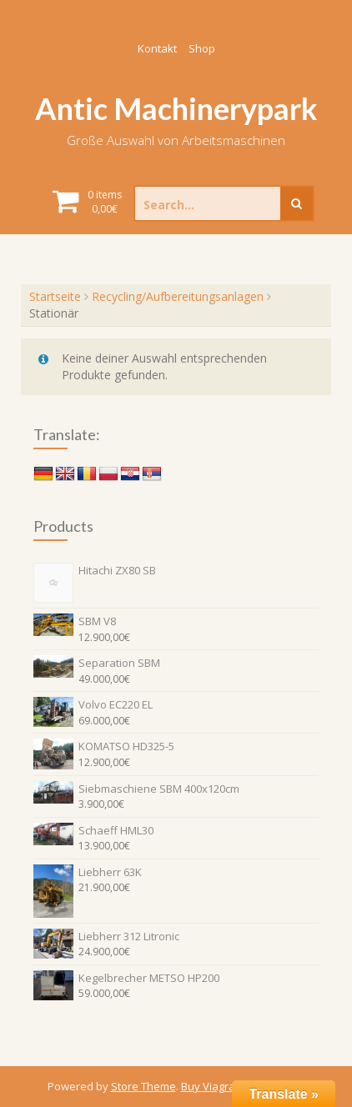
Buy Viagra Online (226, 1086)
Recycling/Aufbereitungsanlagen (178, 296)
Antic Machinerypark (176, 108)
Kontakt (157, 48)
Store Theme (143, 1086)
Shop (202, 48)
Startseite (55, 296)
